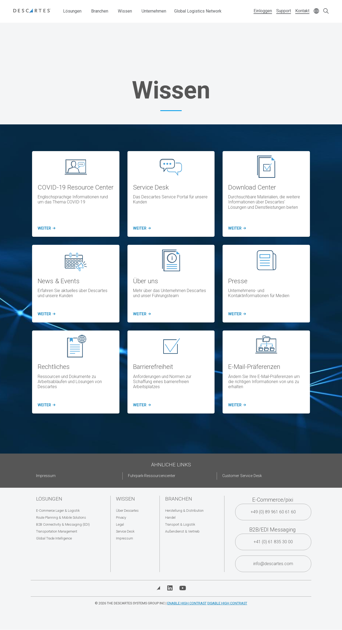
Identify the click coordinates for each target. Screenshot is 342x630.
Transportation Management (56, 531)
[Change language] (316, 11)
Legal (120, 524)
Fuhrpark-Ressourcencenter (151, 476)
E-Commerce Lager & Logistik (58, 511)
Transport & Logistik (180, 524)
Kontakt (302, 10)
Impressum (46, 476)
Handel (170, 517)
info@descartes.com (273, 563)
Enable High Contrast (187, 603)
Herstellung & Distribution (184, 511)
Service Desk (125, 531)
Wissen (125, 11)
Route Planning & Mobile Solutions (61, 517)
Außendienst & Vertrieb (182, 531)
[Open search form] (326, 11)
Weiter (46, 228)
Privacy (121, 517)
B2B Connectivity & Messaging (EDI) (63, 524)
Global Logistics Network (197, 11)
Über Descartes (127, 511)
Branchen (99, 11)
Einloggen (263, 10)
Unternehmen (154, 11)
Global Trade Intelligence (54, 538)
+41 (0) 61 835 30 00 (273, 541)
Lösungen (72, 11)
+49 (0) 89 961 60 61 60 (273, 511)
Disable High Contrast (227, 603)
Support (283, 10)
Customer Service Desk (242, 476)
